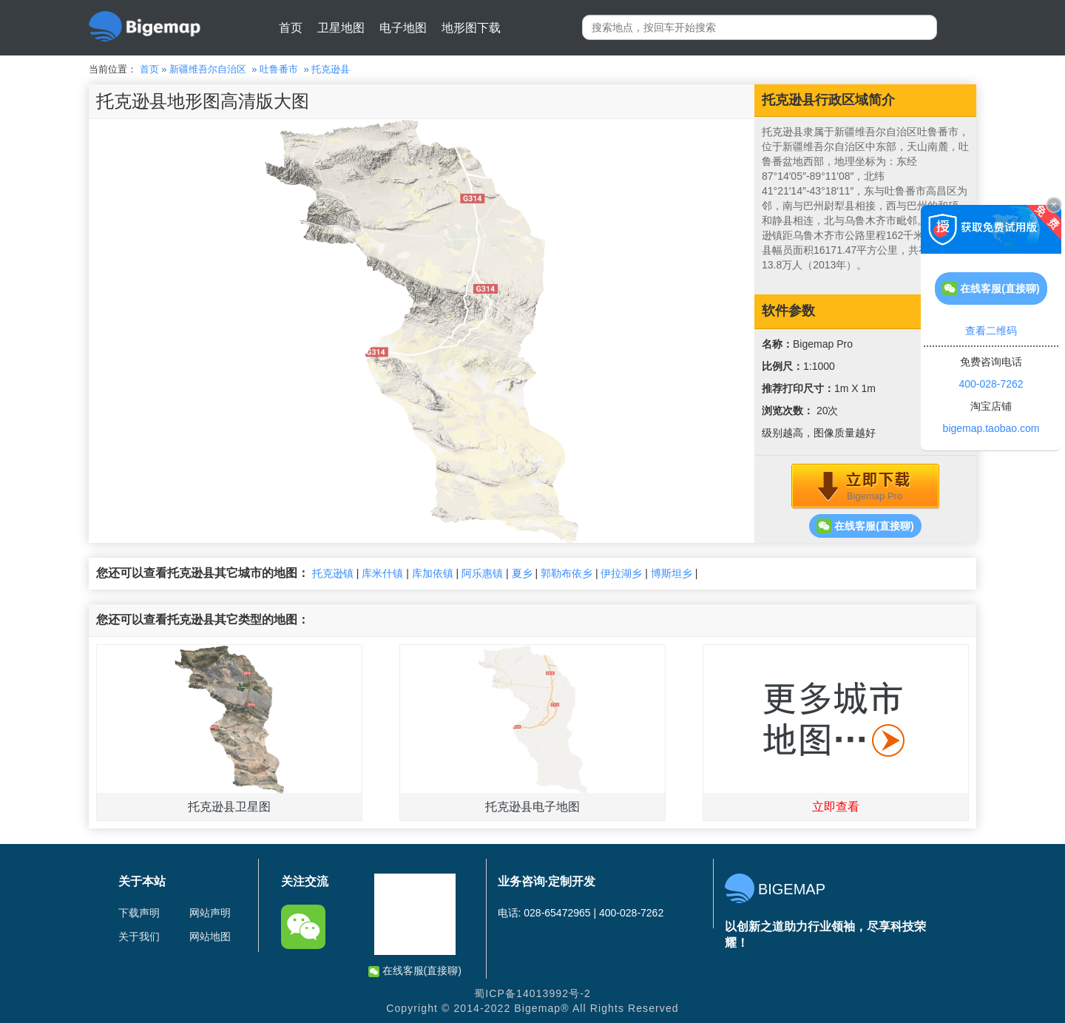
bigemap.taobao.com (991, 428)
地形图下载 (471, 27)
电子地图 (403, 27)
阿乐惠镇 (482, 573)
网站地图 (210, 936)
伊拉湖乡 (621, 573)
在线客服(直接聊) (864, 526)
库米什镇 (382, 573)
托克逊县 (330, 69)
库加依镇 (432, 573)
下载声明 (139, 913)
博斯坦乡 (671, 573)
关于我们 (139, 936)
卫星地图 (341, 27)
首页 (290, 27)
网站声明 (210, 913)
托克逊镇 (333, 573)
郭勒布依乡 (566, 573)
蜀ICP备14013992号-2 (532, 993)
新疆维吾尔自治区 (207, 69)
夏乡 (522, 573)
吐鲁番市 (279, 69)
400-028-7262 (990, 384)
